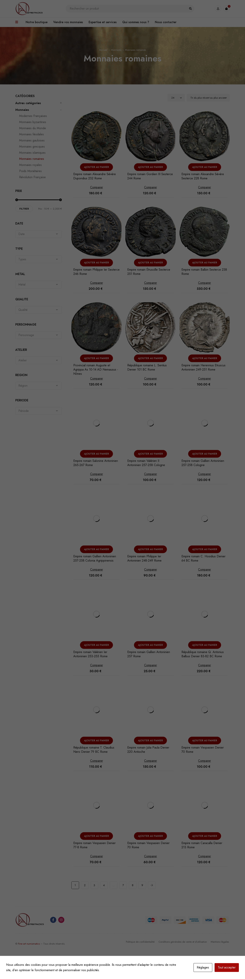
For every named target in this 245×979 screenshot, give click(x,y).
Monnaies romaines (31, 159)
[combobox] (38, 234)
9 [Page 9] (142, 885)
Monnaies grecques (32, 147)
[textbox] (39, 234)
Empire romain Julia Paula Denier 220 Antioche (148, 749)
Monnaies (116, 50)
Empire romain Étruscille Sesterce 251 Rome (148, 271)
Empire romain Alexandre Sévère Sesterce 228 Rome (202, 176)
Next (152, 885)
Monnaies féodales (31, 134)
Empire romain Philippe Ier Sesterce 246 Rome (96, 271)
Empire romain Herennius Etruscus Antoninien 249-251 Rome (203, 367)
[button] (96, 167)
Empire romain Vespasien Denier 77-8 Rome (94, 845)
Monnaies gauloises (32, 140)
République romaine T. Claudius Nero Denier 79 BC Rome (93, 749)
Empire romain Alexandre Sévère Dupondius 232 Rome (94, 176)
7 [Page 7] (123, 885)
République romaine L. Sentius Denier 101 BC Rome (147, 367)
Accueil (103, 50)
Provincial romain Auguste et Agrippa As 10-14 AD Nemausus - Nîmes (95, 369)
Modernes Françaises (33, 116)
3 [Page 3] (94, 885)
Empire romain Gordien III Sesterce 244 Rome (150, 176)
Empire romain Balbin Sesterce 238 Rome (204, 271)
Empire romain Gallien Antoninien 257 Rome (148, 654)
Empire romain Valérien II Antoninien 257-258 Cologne (146, 463)
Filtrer (24, 209)
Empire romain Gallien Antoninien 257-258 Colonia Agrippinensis (94, 558)
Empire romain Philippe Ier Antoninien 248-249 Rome (144, 558)
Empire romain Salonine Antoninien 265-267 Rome (95, 463)
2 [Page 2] (85, 885)
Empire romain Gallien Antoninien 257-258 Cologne (202, 463)
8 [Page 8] (132, 885)
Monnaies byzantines (32, 122)
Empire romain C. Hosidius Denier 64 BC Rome (203, 558)
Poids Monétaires (30, 171)
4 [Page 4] (104, 885)
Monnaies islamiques (32, 153)
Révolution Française (32, 177)
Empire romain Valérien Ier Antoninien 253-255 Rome (90, 654)
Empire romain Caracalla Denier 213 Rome (201, 845)
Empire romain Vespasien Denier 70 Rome (202, 749)
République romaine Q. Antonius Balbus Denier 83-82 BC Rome (202, 654)
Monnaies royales (30, 165)
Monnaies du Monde (32, 128)
